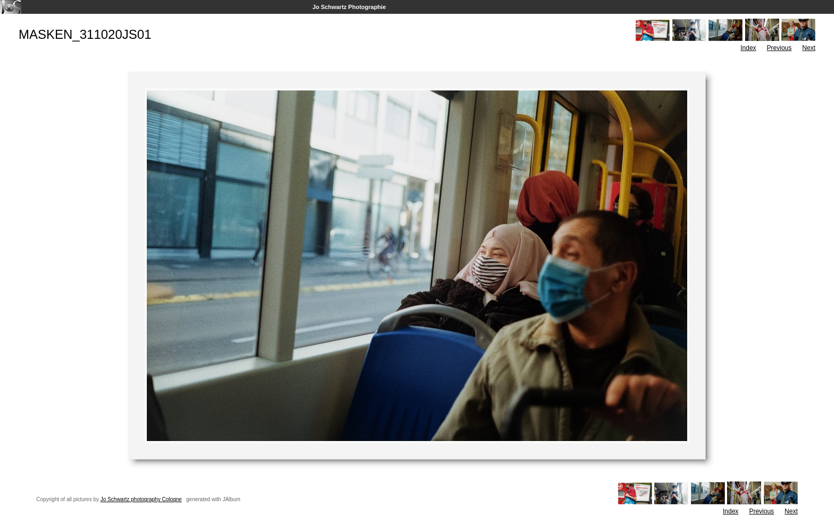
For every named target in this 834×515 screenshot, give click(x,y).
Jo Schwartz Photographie (349, 7)
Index (748, 48)
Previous (779, 48)
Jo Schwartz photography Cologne (141, 499)
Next (808, 48)
